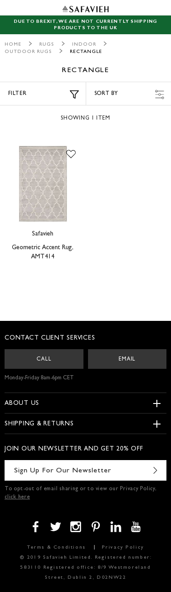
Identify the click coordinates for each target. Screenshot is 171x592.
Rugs (46, 44)
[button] (71, 155)
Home (13, 44)
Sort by (129, 94)
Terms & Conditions (56, 547)
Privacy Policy (123, 547)
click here (17, 497)
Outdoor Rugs (28, 51)
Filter (43, 94)
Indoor (84, 44)
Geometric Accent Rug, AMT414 (42, 252)
